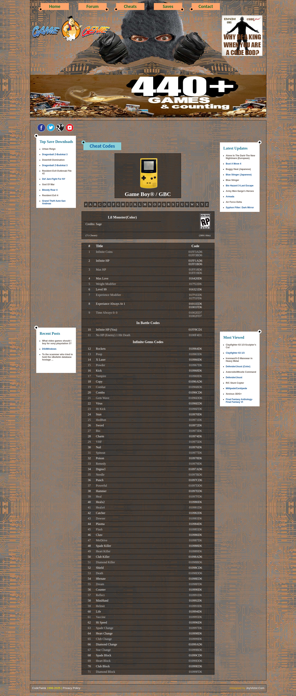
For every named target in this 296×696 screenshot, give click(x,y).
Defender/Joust (234, 377)
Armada (230, 196)
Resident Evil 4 (50, 195)
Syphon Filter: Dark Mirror (240, 207)
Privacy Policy (71, 688)
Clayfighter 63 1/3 (235, 353)
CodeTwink (39, 688)
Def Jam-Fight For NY (53, 179)
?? (193, 283)
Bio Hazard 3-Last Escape (240, 185)
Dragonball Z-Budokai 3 (55, 154)
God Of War (48, 184)
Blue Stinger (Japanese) (239, 174)
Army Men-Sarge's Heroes (240, 191)
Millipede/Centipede (236, 388)
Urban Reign (48, 149)
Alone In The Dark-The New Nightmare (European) (240, 157)
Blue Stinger (232, 180)
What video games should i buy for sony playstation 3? (57, 342)
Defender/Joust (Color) (238, 366)
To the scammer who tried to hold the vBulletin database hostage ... (57, 357)
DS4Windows (49, 349)
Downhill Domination (53, 160)
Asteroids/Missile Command (241, 372)
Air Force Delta (234, 202)
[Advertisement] (56, 268)
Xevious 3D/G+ (234, 394)
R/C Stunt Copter (235, 383)
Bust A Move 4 (233, 163)
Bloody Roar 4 (49, 190)
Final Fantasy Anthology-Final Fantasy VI (239, 400)
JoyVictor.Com (255, 688)
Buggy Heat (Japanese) (238, 169)
